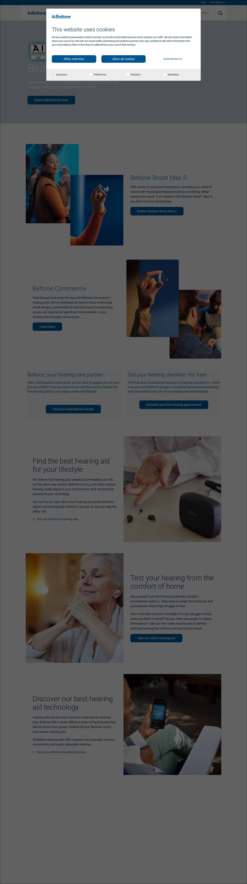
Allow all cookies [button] (123, 59)
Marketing (171, 74)
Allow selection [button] (74, 59)
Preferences (97, 74)
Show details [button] (173, 59)
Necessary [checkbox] (59, 74)
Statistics (133, 74)
